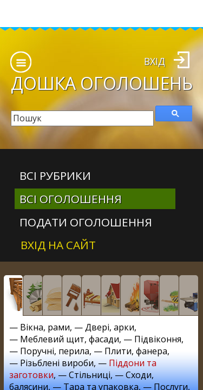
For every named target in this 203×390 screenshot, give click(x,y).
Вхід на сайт (58, 244)
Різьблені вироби (57, 363)
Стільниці (89, 375)
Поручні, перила (54, 351)
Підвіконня (157, 339)
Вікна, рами (45, 327)
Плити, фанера (135, 351)
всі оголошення (70, 198)
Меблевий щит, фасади (69, 339)
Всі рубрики (55, 175)
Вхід (154, 61)
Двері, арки (109, 327)
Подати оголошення (85, 222)
